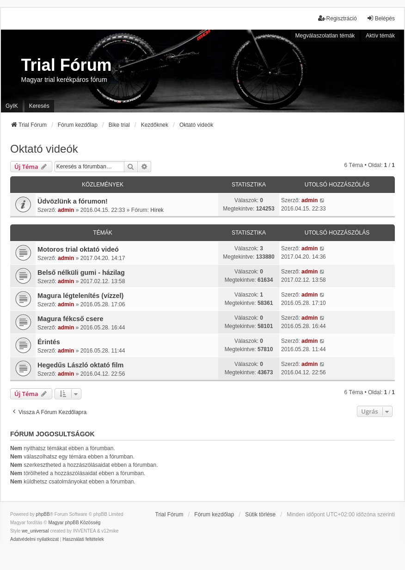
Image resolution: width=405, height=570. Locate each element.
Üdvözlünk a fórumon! (72, 201)
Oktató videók (44, 148)
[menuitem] (34, 539)
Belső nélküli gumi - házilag (81, 272)
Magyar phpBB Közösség (74, 522)
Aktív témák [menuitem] (380, 35)
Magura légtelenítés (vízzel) (80, 295)
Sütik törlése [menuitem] (260, 514)
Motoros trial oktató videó (78, 249)
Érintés (48, 342)
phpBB (43, 514)
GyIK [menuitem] (12, 106)
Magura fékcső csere (70, 318)
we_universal (35, 530)
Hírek (157, 210)
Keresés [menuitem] (39, 106)
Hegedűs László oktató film (80, 365)
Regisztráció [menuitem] (337, 18)
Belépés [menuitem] (381, 18)
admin (66, 210)
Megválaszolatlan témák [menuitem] (325, 35)
